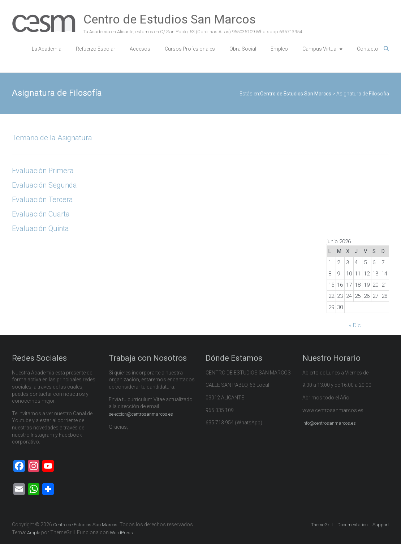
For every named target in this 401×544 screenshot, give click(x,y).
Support (380, 524)
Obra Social (242, 49)
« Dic (355, 325)
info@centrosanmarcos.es (329, 423)
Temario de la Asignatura (52, 137)
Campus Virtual (319, 49)
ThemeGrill (322, 524)
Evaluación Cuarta (41, 214)
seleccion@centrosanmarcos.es (141, 414)
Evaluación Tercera (42, 199)
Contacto (367, 49)
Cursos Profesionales (190, 49)
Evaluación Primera (43, 170)
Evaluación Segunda (44, 185)
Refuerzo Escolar (95, 49)
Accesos (140, 49)
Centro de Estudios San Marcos (169, 19)
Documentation (352, 524)
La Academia (46, 49)
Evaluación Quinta (40, 228)
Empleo (279, 49)
